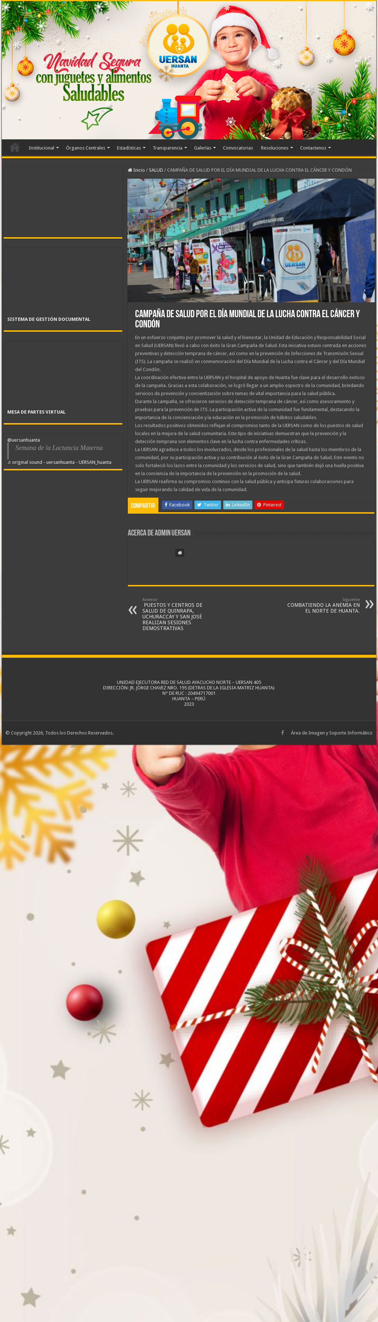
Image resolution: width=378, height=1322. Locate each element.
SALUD (156, 170)
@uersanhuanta (23, 440)
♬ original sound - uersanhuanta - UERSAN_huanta (59, 462)
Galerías (202, 148)
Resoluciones (274, 148)
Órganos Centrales (85, 148)
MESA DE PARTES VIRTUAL (36, 412)
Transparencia (167, 148)
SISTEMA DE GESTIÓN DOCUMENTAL (48, 319)
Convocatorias (238, 148)
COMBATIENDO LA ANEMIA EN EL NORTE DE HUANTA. (322, 605)
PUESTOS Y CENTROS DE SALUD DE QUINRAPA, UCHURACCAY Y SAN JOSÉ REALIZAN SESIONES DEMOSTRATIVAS (179, 614)
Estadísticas (129, 148)
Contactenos (313, 148)
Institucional (41, 148)
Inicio (14, 147)
